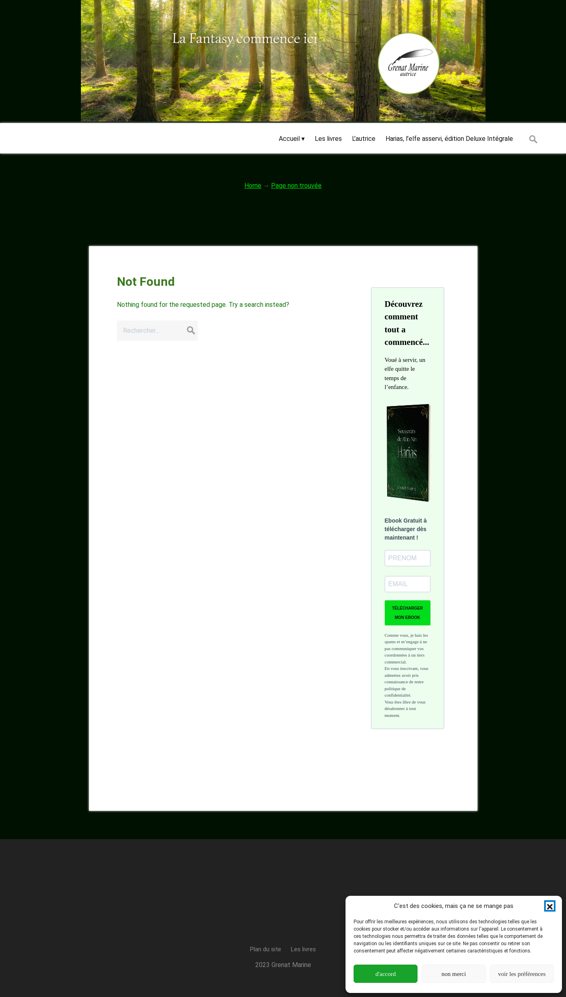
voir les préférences (521, 974)
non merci (453, 974)
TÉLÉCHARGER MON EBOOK (407, 613)
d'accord (385, 974)
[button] (550, 906)
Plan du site (265, 949)
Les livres (303, 949)
